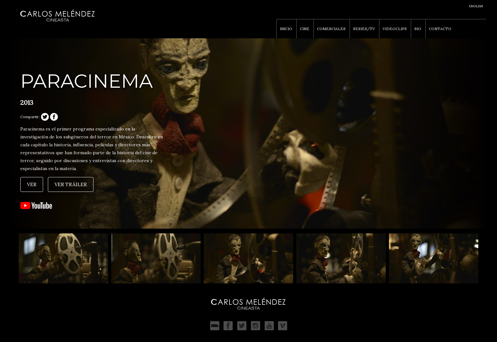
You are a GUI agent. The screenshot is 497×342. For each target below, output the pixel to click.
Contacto (440, 28)
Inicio (286, 28)
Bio (417, 28)
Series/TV (364, 28)
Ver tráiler (71, 184)
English (476, 6)
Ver (31, 184)
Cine (304, 28)
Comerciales (331, 28)
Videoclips (395, 28)
